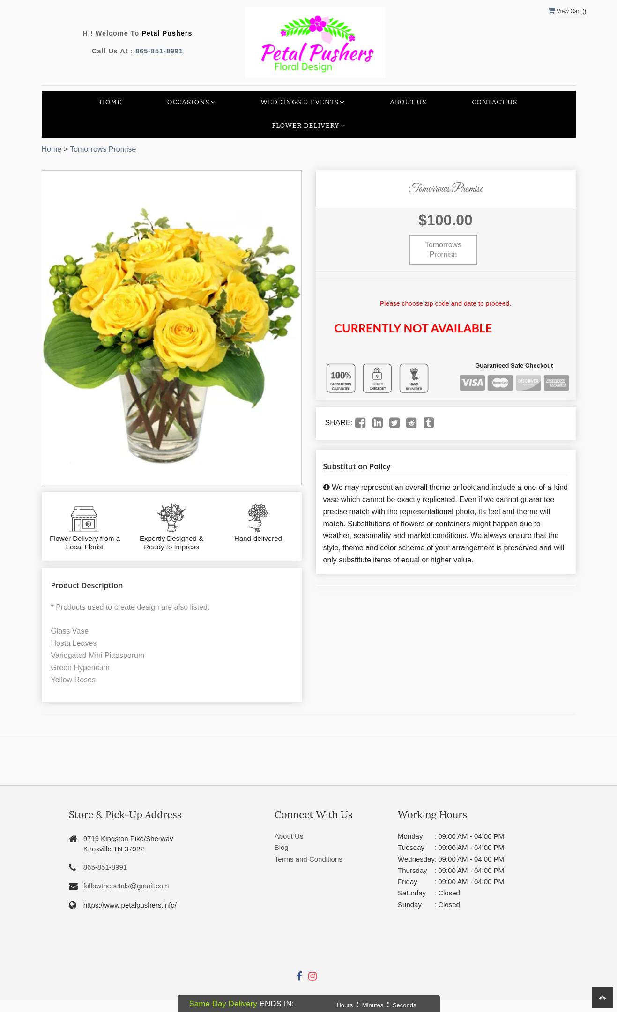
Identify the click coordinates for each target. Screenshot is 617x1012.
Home (110, 102)
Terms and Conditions (308, 859)
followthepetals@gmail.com (126, 886)
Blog (282, 847)
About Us (408, 102)
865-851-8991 (159, 51)
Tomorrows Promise (103, 149)
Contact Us (494, 102)
